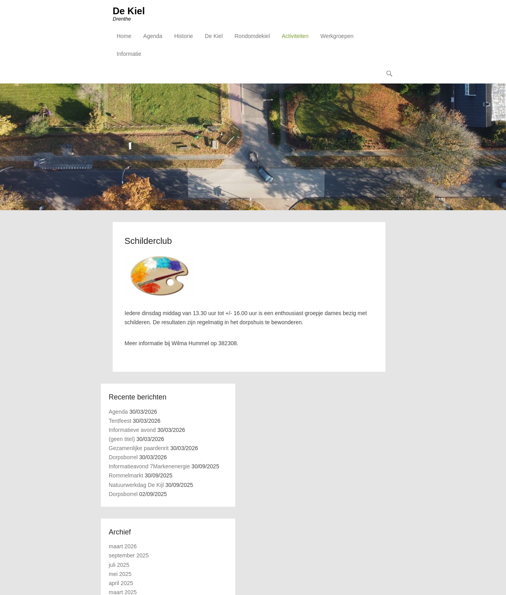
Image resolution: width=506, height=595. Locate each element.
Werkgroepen (336, 36)
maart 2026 (123, 546)
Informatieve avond (132, 430)
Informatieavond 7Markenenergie (149, 466)
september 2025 (129, 555)
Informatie (129, 54)
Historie (183, 36)
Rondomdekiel (252, 36)
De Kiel (129, 11)
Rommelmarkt (126, 475)
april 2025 (121, 583)
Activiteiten (295, 36)
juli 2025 (119, 565)
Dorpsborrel (123, 457)
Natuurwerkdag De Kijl (136, 485)
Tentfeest (120, 421)
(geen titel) (122, 439)
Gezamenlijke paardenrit (139, 448)
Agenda (152, 36)
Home (124, 36)
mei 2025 (120, 574)
